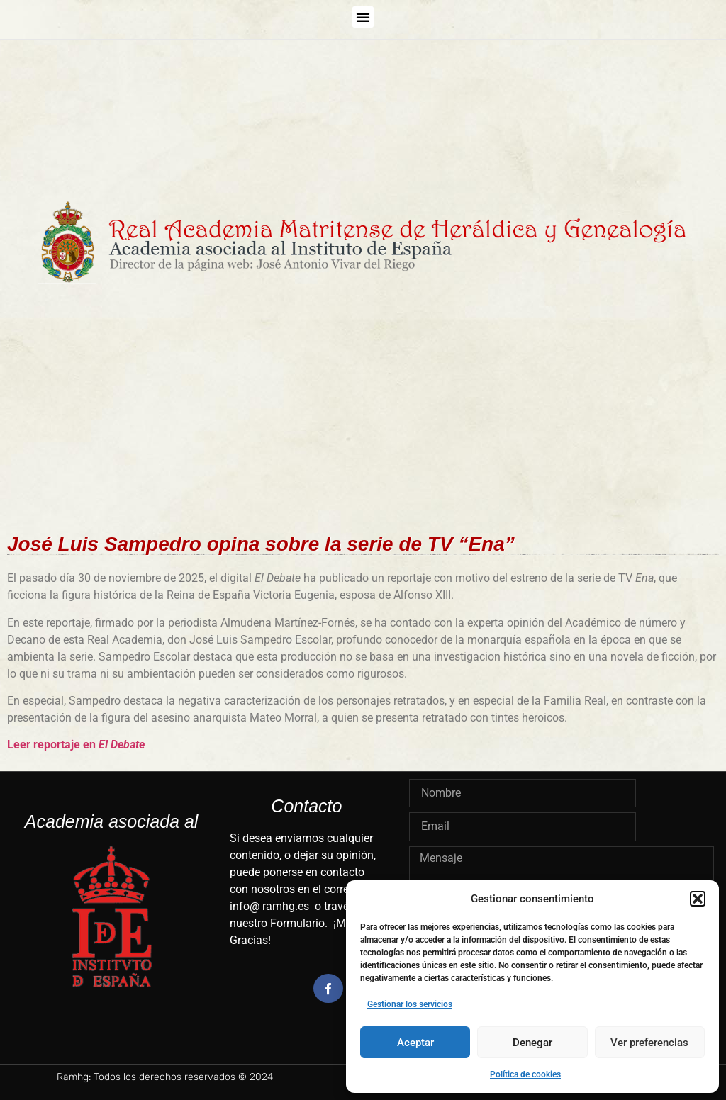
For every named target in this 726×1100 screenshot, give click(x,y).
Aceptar (415, 1042)
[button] (698, 899)
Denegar (532, 1042)
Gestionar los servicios (409, 1004)
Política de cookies (525, 1074)
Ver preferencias (649, 1042)
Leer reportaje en (76, 744)
